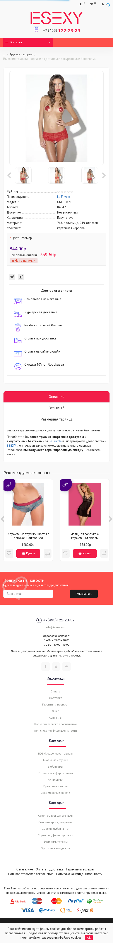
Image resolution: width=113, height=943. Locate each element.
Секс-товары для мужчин (55, 822)
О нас (55, 711)
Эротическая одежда (55, 848)
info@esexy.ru (55, 627)
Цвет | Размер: (22, 238)
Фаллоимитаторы (55, 841)
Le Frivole (55, 441)
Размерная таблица (56, 419)
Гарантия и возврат (55, 704)
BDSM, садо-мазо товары (55, 753)
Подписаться (83, 593)
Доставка (55, 698)
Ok (89, 937)
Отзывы (57, 407)
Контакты (55, 717)
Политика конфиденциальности (55, 730)
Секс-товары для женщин (55, 815)
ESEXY (11, 445)
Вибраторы (55, 766)
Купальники (55, 779)
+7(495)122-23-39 (55, 620)
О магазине (24, 869)
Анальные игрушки (55, 760)
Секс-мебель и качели (55, 792)
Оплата (55, 691)
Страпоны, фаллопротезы (55, 835)
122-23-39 (61, 30)
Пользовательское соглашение (55, 724)
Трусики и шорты (21, 54)
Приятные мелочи (55, 786)
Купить (28, 553)
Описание (56, 397)
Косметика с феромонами (55, 773)
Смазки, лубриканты (55, 828)
